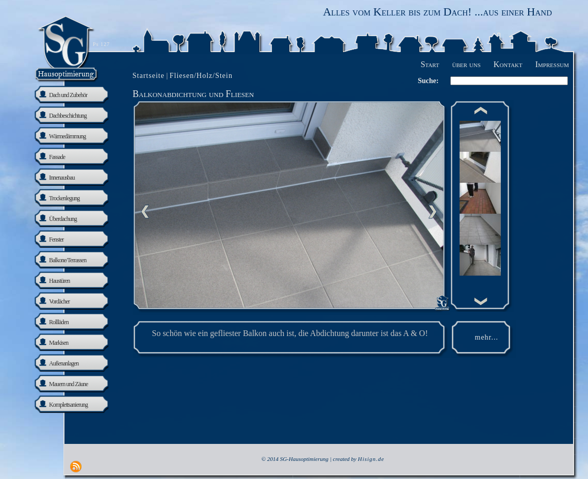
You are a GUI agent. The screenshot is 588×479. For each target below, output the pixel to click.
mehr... (487, 337)
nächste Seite (433, 211)
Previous (145, 211)
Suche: (428, 81)
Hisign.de (371, 459)
